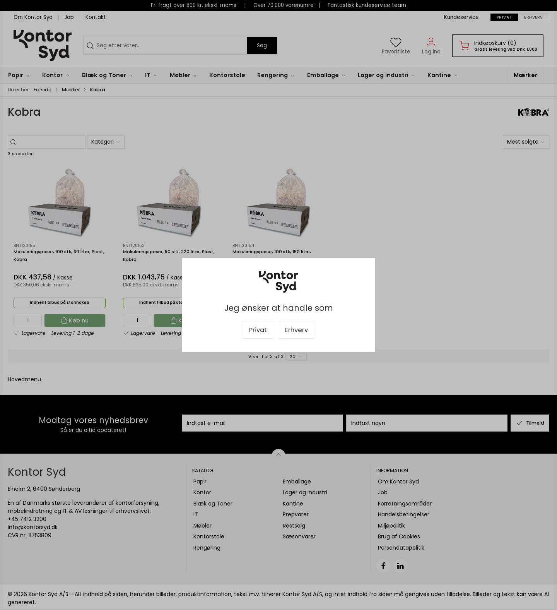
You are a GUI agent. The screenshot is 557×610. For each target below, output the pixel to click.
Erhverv (296, 330)
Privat (258, 330)
